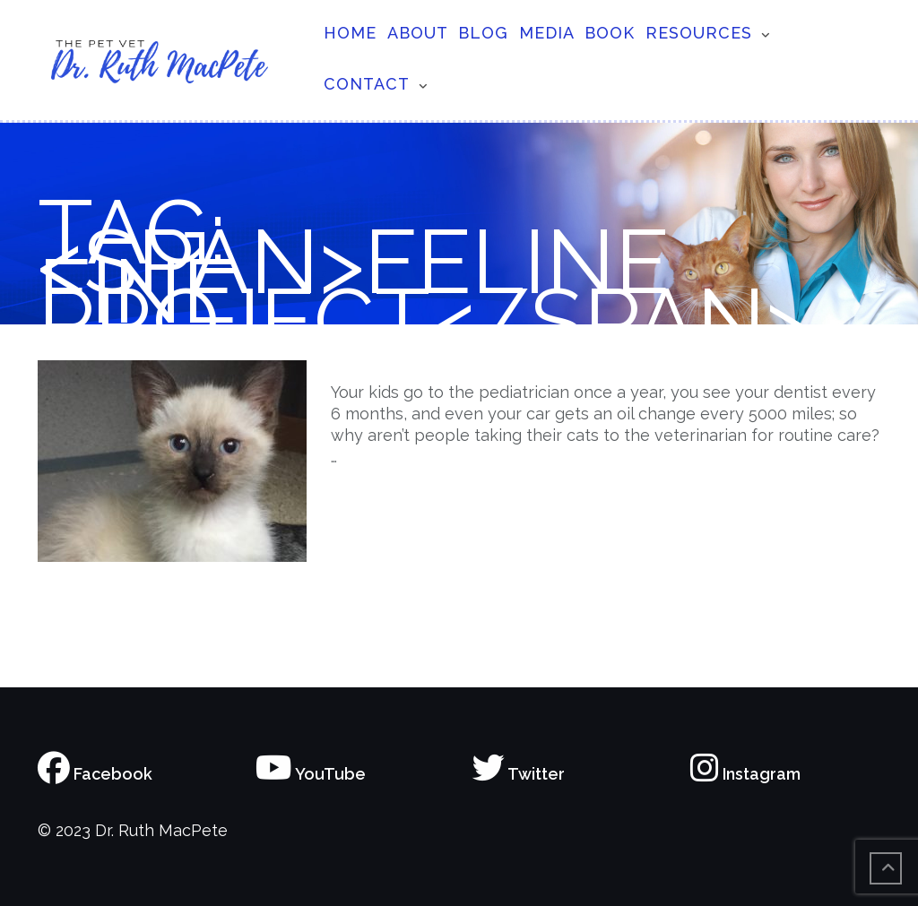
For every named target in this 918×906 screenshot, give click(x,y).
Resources (698, 32)
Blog (483, 32)
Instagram (745, 773)
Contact (367, 83)
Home (350, 32)
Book (610, 32)
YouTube (310, 773)
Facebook (95, 773)
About (417, 32)
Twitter (518, 773)
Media (547, 32)
